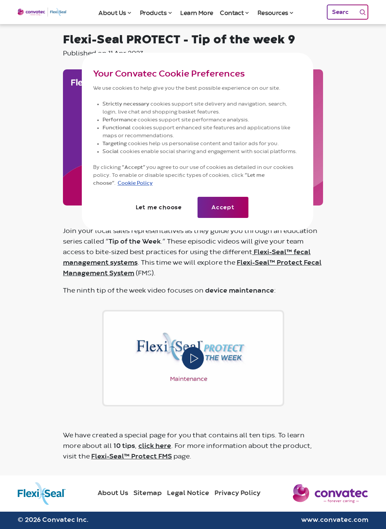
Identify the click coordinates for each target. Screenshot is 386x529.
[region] (197, 141)
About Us (113, 493)
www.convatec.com (334, 520)
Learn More (196, 13)
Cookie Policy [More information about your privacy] (135, 183)
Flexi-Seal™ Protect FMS (131, 456)
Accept (222, 207)
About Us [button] (112, 13)
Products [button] (153, 13)
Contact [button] (232, 13)
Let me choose (159, 207)
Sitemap (147, 493)
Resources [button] (272, 13)
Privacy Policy (237, 493)
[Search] (342, 12)
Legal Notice (188, 493)
